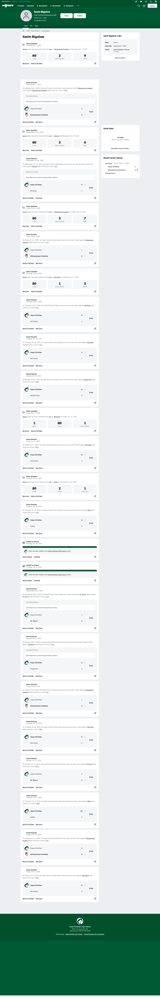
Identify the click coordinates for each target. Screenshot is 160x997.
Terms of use (79, 968)
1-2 (47, 692)
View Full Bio (120, 58)
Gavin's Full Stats (36, 63)
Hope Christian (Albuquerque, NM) (45, 15)
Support (124, 968)
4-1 (37, 308)
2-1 (41, 345)
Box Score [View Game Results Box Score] (39, 122)
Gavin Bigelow (42, 11)
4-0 (37, 382)
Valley (56, 482)
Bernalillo (57, 417)
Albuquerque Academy (61, 49)
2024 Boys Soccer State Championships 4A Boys (41, 608)
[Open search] (139, 5)
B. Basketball (42, 5)
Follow (79, 15)
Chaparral (31, 644)
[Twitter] (151, 1)
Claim (66, 15)
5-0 (37, 878)
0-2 (66, 90)
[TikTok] (136, 1)
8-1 (37, 447)
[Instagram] (146, 1)
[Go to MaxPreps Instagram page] (80, 960)
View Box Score (110, 173)
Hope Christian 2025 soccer (57, 551)
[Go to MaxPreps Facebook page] (94, 960)
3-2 (53, 644)
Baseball (30, 5)
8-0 (41, 729)
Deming (56, 136)
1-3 (47, 242)
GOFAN (14, 1)
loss (50, 49)
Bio (31, 26)
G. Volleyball (68, 5)
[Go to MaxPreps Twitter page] (87, 960)
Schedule (37, 557)
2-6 (47, 841)
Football (21, 5)
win (50, 136)
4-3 (56, 166)
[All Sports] (78, 5)
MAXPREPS (6, 1)
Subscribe (56, 968)
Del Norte (57, 277)
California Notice (93, 968)
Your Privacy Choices (110, 968)
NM (28, 31)
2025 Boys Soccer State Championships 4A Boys (41, 101)
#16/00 (40, 20)
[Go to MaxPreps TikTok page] (65, 960)
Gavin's (25, 49)
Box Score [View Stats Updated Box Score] (26, 63)
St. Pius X (83, 594)
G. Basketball (55, 5)
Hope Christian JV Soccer (121, 49)
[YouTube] (141, 1)
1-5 (47, 597)
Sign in (152, 6)
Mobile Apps (45, 968)
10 (81, 811)
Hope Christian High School (80, 923)
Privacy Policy (67, 968)
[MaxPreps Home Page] (23, 30)
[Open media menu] (144, 5)
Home (26, 26)
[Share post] (95, 63)
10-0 (37, 803)
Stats (36, 26)
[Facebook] (155, 1)
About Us (35, 968)
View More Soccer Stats (120, 148)
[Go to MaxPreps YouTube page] (72, 960)
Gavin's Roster (27, 557)
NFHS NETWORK (25, 1)
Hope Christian (35, 31)
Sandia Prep (88, 380)
